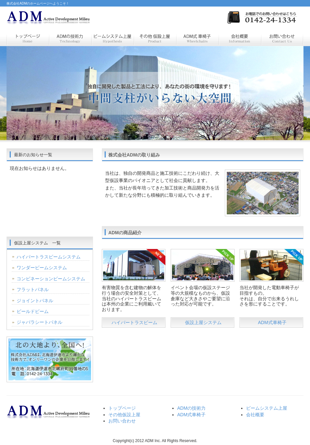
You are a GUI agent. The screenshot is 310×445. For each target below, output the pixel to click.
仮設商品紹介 (155, 38)
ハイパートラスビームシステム (49, 256)
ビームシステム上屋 (266, 408)
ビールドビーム (33, 311)
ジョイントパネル (35, 300)
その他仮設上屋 (124, 414)
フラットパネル (33, 289)
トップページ (28, 38)
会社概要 (240, 38)
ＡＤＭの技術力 (70, 38)
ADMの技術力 (191, 408)
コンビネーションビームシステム (51, 278)
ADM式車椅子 (272, 322)
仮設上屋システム (112, 38)
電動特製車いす (197, 38)
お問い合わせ (282, 38)
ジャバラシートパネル (39, 322)
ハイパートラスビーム (134, 322)
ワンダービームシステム (42, 267)
